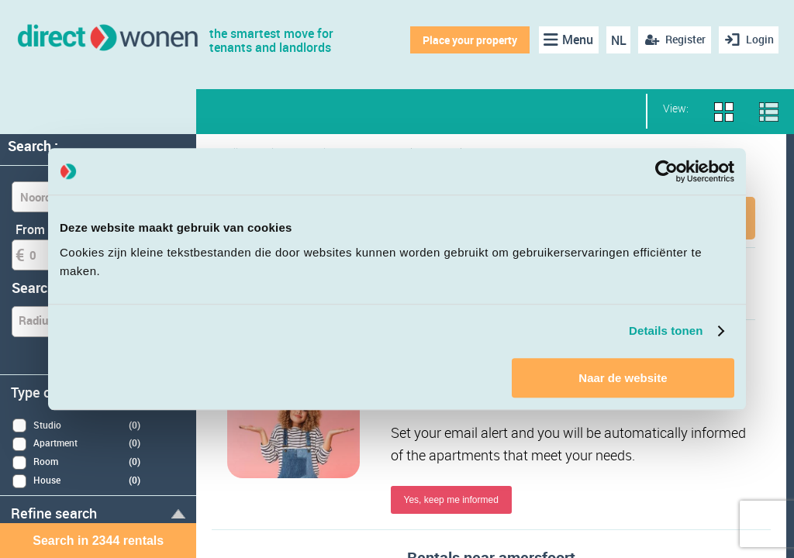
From (30, 229)
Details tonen (666, 330)
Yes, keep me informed (451, 501)
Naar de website (622, 377)
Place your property (467, 40)
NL (615, 40)
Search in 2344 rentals (98, 540)
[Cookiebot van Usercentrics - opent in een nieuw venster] (666, 171)
